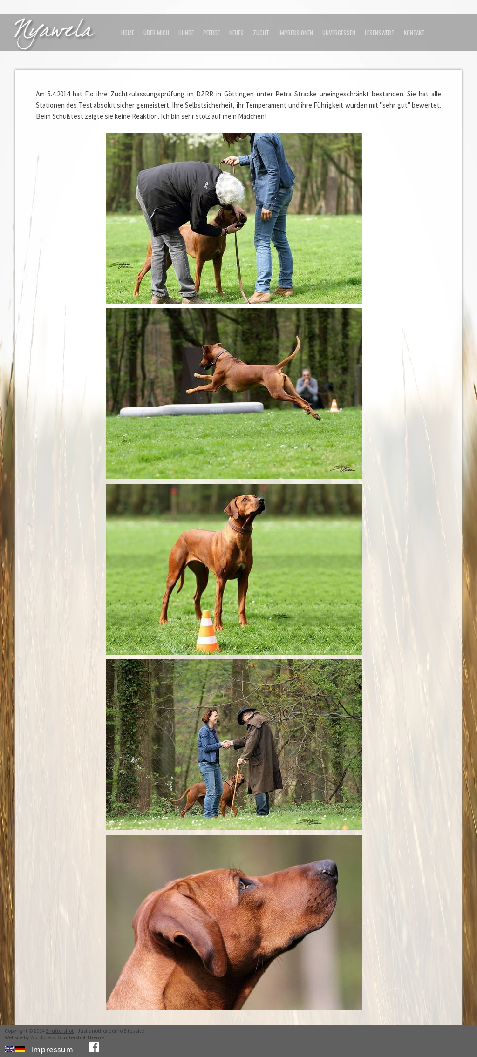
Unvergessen (338, 32)
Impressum (52, 1049)
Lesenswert (380, 32)
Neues (236, 32)
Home (127, 32)
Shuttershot (60, 1030)
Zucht (261, 32)
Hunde (186, 32)
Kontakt (414, 32)
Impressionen (296, 32)
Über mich (156, 32)
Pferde (211, 32)
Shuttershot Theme (81, 1037)
